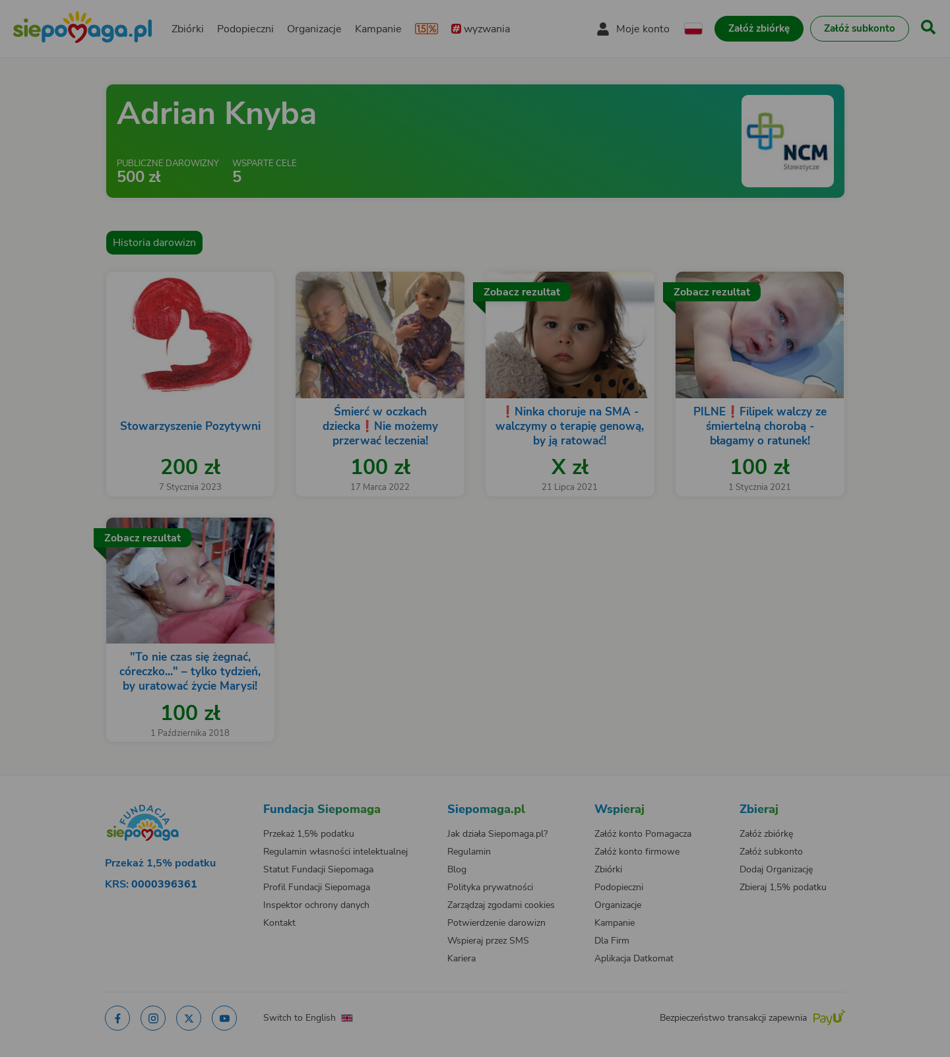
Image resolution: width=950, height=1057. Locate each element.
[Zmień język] (185, 796)
